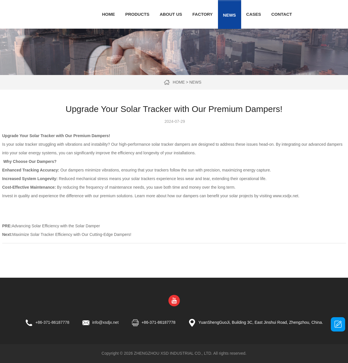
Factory (202, 14)
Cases (253, 14)
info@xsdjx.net (105, 322)
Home (108, 14)
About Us (171, 14)
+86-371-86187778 (52, 322)
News (229, 15)
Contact (281, 14)
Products (137, 14)
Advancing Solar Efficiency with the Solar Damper (56, 226)
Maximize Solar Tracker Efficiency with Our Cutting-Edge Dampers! (71, 234)
